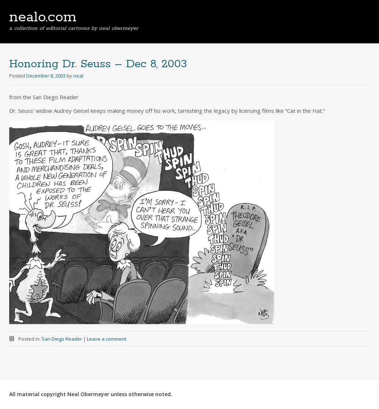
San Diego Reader (62, 339)
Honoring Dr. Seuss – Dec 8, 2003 (98, 64)
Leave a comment (106, 339)
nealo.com (43, 17)
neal (78, 75)
